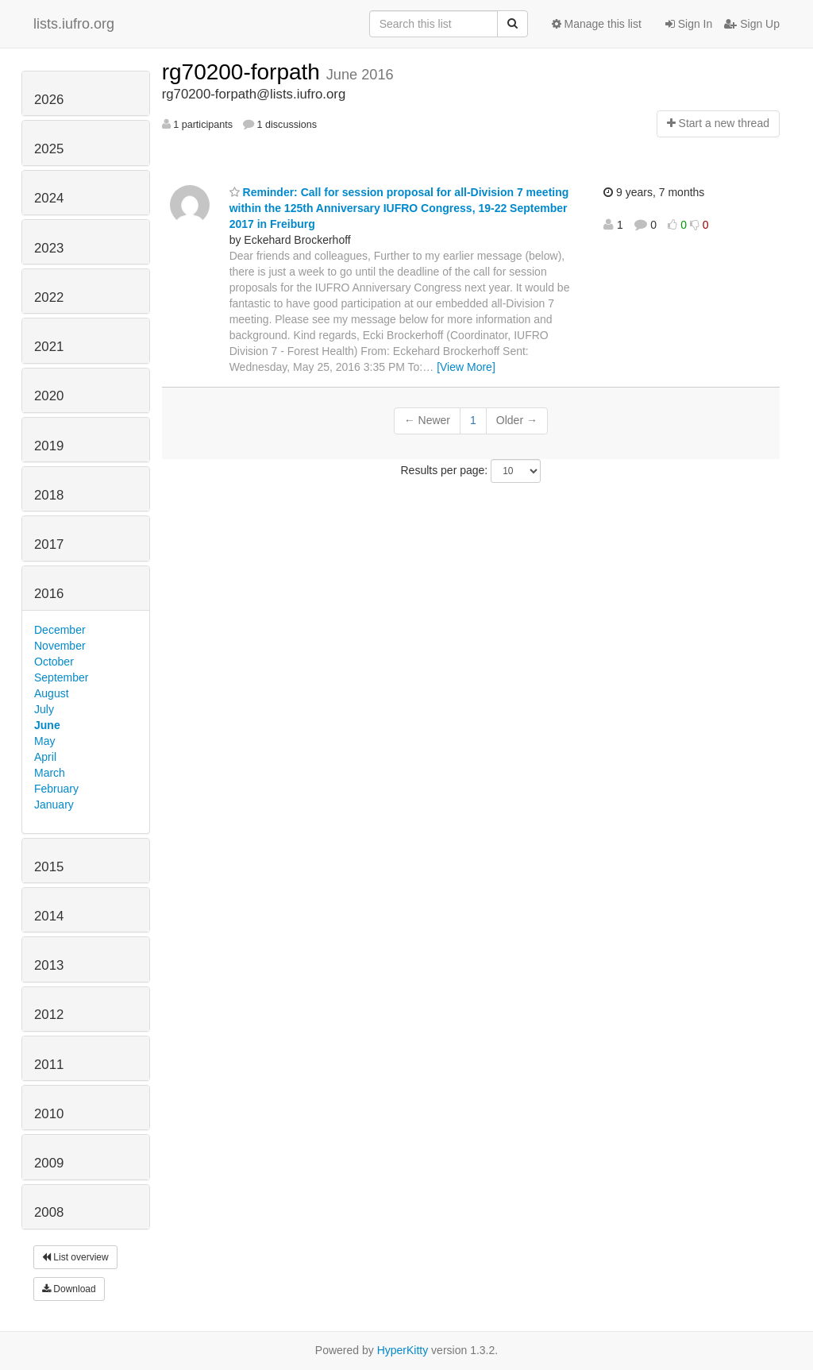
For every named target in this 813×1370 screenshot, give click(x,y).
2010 (49, 1113)
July (44, 709)
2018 (49, 495)
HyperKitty (403, 1350)
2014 (49, 916)
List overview (75, 1257)
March (49, 772)
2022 (49, 297)
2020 (49, 395)
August (51, 693)
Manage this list (597, 23)
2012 (49, 1014)
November (60, 645)
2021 (49, 346)
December (60, 629)
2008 (49, 1212)
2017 (49, 544)
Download (69, 1289)
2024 (49, 198)
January (54, 804)
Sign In (688, 23)
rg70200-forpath (244, 72)
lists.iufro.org (73, 24)
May (44, 741)
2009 (49, 1163)
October (54, 661)
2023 (49, 248)
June (47, 725)
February (56, 788)
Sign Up (752, 23)
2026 (49, 99)
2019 (49, 445)
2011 (49, 1064)
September (61, 677)
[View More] (466, 367)
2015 (49, 866)
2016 (49, 593)
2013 (49, 965)
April (45, 757)
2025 (49, 148)
